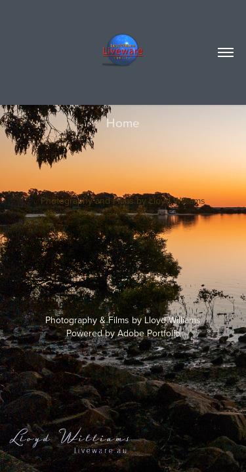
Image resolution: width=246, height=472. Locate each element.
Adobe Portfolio (148, 333)
